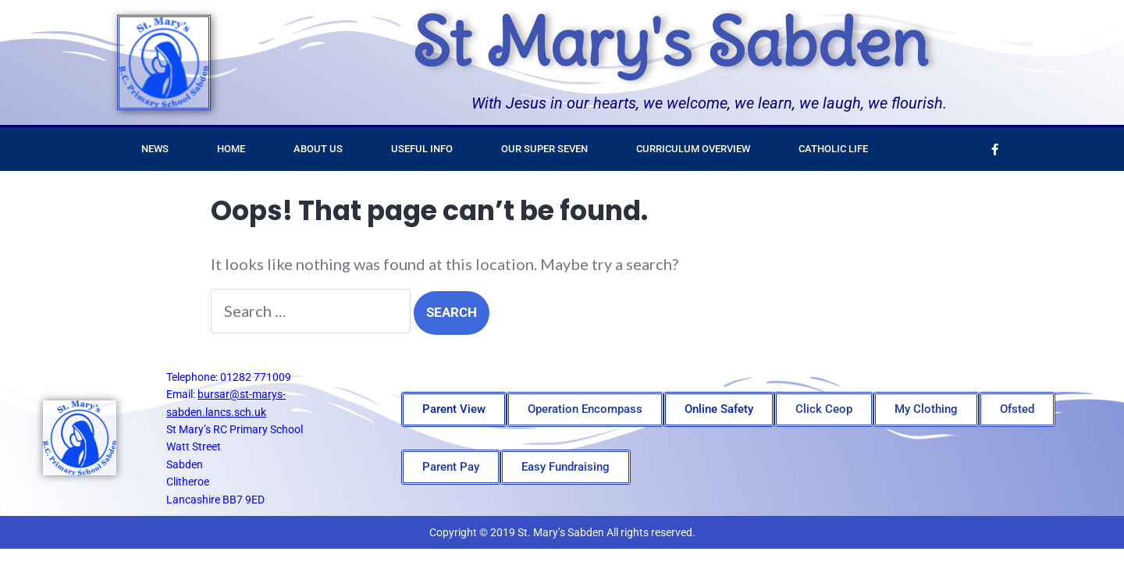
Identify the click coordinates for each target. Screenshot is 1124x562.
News (155, 149)
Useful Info (422, 149)
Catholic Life (833, 149)
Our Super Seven (544, 149)
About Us (318, 149)
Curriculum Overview (693, 149)
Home (231, 149)
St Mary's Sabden (670, 42)
